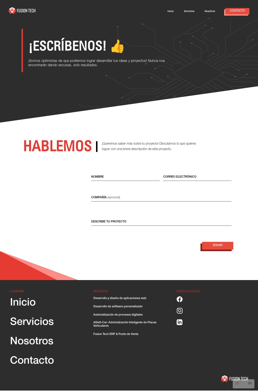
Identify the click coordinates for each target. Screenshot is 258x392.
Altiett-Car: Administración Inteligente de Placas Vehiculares (124, 326)
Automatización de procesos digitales (118, 316)
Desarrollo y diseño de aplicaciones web (119, 300)
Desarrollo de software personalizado (117, 308)
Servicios (189, 11)
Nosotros (210, 11)
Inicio (171, 11)
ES (237, 383)
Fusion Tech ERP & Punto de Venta (115, 335)
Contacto (237, 11)
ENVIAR (218, 247)
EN (250, 383)
